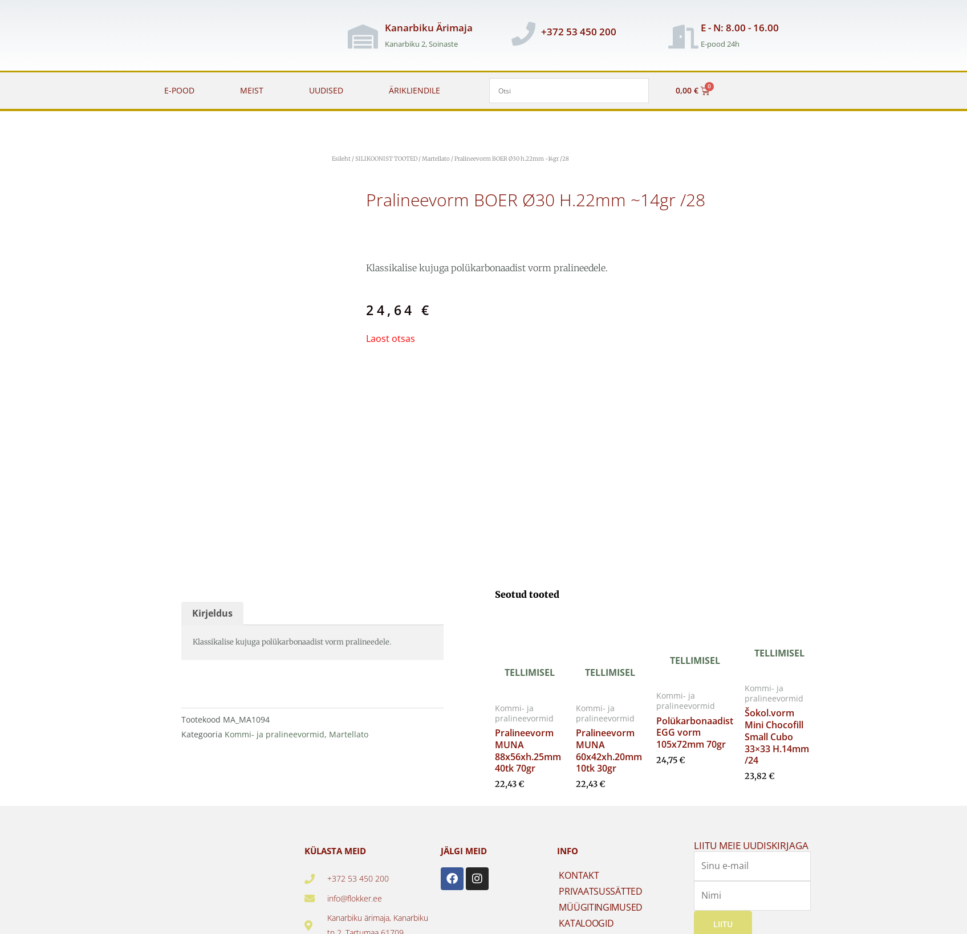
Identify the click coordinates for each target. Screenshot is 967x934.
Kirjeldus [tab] (212, 611)
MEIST (251, 90)
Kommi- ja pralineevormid (274, 732)
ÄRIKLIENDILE (414, 90)
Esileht (341, 158)
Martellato (436, 158)
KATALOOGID (586, 921)
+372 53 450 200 (578, 31)
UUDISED (326, 90)
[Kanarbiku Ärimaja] (363, 36)
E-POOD (179, 90)
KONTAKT (579, 873)
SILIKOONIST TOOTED (386, 158)
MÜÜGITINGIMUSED (601, 905)
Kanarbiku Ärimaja (429, 27)
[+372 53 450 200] (523, 34)
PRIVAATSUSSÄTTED (600, 889)
